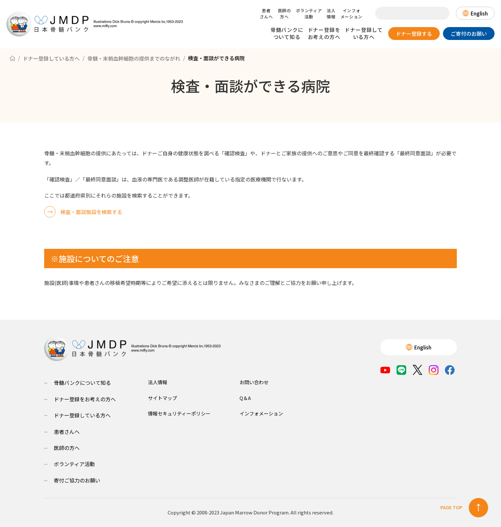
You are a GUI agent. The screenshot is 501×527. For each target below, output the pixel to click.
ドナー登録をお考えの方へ (324, 33)
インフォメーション (351, 13)
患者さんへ (266, 13)
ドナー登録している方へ (364, 33)
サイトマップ (162, 398)
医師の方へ (284, 13)
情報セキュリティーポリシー (179, 413)
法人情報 (331, 13)
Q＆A (245, 398)
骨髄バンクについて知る (286, 33)
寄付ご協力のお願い (77, 480)
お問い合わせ (254, 382)
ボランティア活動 (309, 13)
